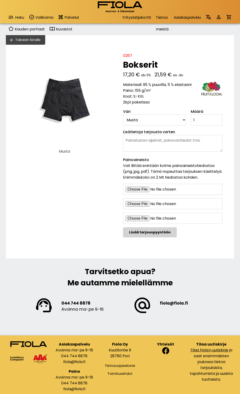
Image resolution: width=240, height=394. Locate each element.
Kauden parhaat (26, 29)
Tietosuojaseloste (120, 365)
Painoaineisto (136, 159)
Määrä (197, 111)
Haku (16, 17)
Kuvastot (60, 29)
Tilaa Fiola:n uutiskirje (209, 350)
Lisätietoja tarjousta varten (149, 132)
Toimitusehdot (119, 373)
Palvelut (68, 17)
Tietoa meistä (162, 19)
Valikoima (41, 17)
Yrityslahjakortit (136, 17)
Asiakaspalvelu (187, 17)
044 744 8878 (75, 303)
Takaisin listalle (28, 39)
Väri (127, 111)
